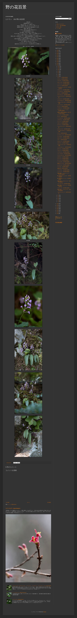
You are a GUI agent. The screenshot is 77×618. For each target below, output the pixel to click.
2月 (58, 200)
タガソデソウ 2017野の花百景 (63, 138)
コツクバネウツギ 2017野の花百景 (64, 155)
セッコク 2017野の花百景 (62, 106)
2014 (58, 207)
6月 (58, 76)
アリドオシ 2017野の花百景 (62, 166)
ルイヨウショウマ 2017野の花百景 (64, 134)
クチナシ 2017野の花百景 (62, 79)
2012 (58, 210)
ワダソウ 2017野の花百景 (62, 123)
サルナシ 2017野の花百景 (62, 93)
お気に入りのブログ (60, 24)
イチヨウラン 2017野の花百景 (63, 119)
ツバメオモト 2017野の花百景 (63, 136)
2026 (58, 50)
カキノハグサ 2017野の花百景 (63, 82)
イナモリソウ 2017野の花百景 (63, 108)
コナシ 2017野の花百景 (62, 139)
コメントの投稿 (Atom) (12, 504)
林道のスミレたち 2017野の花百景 (64, 163)
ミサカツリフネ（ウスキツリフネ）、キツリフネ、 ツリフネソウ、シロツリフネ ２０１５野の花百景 (31, 585)
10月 (59, 69)
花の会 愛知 (58, 26)
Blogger (44, 611)
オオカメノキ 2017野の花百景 (63, 141)
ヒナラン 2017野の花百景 (62, 77)
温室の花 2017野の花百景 (62, 168)
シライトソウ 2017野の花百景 (63, 83)
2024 (58, 53)
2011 (58, 211)
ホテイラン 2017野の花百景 (62, 148)
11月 (59, 67)
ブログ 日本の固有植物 (61, 25)
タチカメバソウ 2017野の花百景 (63, 128)
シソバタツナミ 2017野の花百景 (63, 91)
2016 (58, 203)
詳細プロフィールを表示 (59, 45)
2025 (58, 51)
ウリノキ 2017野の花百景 (62, 85)
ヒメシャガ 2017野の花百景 (62, 160)
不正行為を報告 (58, 222)
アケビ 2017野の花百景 (62, 133)
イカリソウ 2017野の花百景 (62, 150)
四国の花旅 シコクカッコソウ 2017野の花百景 (63, 174)
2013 (58, 208)
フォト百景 (58, 28)
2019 (58, 61)
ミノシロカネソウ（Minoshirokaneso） (19, 592)
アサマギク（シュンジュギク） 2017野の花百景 (63, 110)
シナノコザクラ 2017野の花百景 (63, 153)
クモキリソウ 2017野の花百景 (63, 89)
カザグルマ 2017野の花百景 (62, 142)
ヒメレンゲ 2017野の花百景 (62, 158)
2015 (58, 205)
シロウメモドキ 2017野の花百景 (63, 104)
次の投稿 (7, 502)
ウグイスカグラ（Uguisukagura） (13, 508)
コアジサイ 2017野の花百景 (62, 80)
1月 (58, 201)
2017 (58, 64)
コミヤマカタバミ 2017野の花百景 (64, 100)
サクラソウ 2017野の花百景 (62, 124)
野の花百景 (16, 7)
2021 (58, 58)
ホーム (28, 502)
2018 (58, 63)
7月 (58, 74)
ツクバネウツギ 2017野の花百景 (63, 183)
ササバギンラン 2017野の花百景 (63, 94)
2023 (58, 55)
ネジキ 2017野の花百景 (62, 116)
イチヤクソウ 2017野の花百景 (63, 98)
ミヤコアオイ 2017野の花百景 (63, 169)
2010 (58, 213)
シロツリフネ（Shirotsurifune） (18, 599)
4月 (58, 196)
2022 (58, 56)
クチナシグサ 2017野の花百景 (63, 187)
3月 (58, 198)
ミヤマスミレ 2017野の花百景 (63, 152)
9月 (58, 71)
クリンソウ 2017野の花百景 (62, 121)
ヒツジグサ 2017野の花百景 (62, 114)
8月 (58, 72)
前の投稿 (49, 502)
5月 (58, 195)
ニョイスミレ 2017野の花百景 (63, 171)
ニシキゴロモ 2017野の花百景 (63, 161)
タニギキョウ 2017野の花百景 (63, 165)
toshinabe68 (59, 33)
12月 (59, 66)
